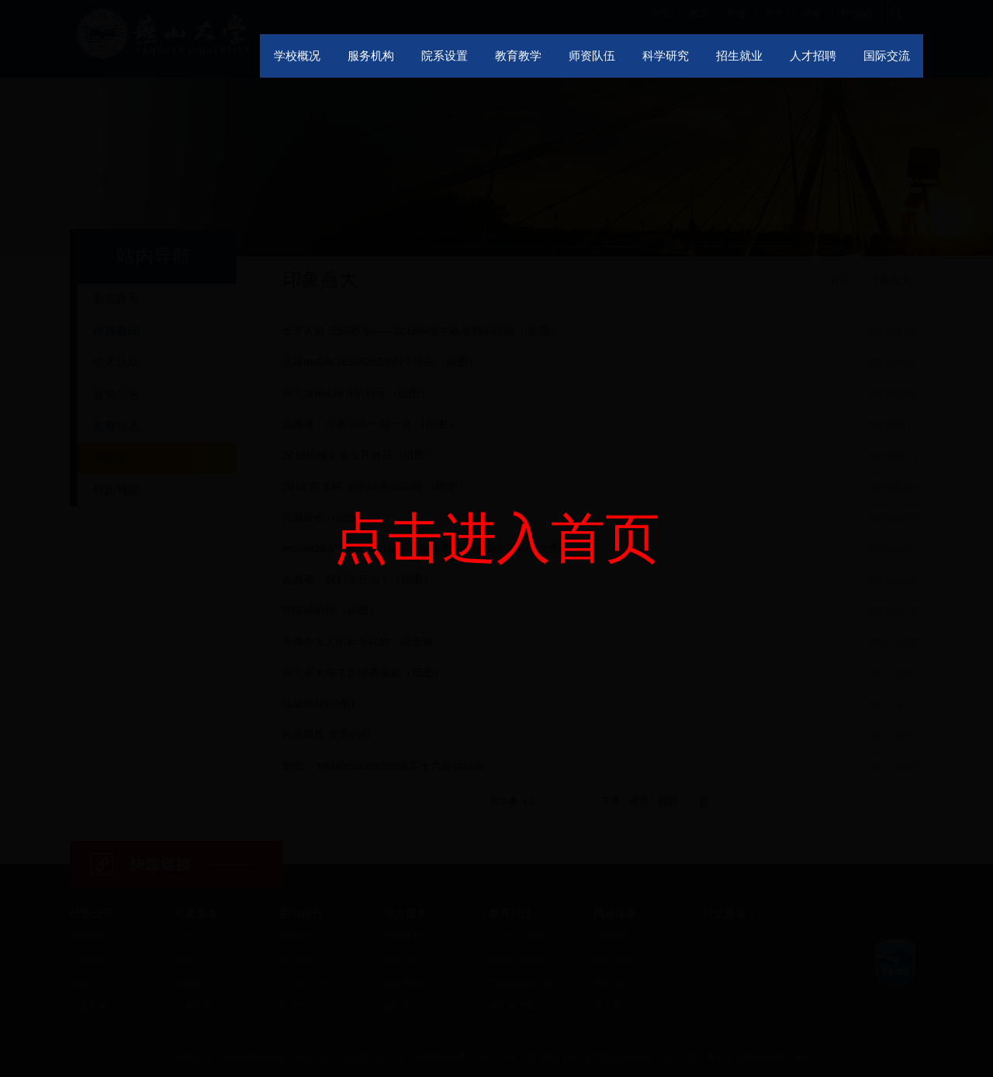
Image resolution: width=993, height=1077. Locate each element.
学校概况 (297, 56)
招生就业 (739, 56)
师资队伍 (592, 56)
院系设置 (444, 56)
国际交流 (886, 56)
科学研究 (665, 56)
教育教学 (518, 56)
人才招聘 (813, 56)
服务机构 (371, 56)
